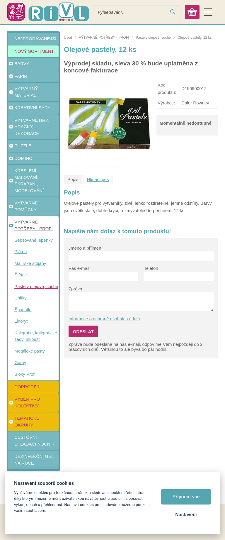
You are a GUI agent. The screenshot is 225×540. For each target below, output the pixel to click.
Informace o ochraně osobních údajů (104, 318)
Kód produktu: (167, 88)
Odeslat (83, 331)
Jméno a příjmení (86, 248)
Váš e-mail (79, 268)
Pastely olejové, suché (153, 37)
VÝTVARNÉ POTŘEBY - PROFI (104, 37)
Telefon (151, 268)
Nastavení (186, 514)
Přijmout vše (186, 497)
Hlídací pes (98, 179)
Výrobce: (166, 102)
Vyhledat (173, 12)
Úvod (68, 37)
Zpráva (75, 288)
